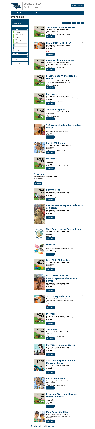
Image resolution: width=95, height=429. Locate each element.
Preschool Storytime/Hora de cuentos (61, 77)
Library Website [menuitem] (17, 13)
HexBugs (50, 244)
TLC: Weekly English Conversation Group (63, 126)
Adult (17, 47)
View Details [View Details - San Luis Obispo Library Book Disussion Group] (50, 372)
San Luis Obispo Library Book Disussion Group (61, 361)
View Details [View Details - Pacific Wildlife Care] (50, 152)
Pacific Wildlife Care (56, 143)
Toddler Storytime (55, 109)
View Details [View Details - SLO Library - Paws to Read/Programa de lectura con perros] (50, 290)
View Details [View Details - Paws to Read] (50, 199)
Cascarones (40, 174)
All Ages (18, 50)
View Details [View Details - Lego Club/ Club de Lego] (50, 269)
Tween (17, 42)
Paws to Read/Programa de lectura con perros (64, 206)
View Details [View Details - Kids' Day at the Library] (50, 421)
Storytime (51, 94)
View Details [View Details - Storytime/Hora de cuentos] (50, 36)
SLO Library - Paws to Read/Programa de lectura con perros (62, 278)
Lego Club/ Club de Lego (58, 260)
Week (78, 23)
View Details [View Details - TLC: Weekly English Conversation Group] (50, 137)
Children (18, 32)
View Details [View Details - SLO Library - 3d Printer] (50, 54)
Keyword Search (16, 23)
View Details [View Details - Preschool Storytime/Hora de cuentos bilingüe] (50, 406)
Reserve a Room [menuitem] (41, 13)
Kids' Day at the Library (58, 412)
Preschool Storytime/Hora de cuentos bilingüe (61, 395)
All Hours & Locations (77, 5)
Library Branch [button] (16, 56)
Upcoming (64, 23)
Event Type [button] (15, 53)
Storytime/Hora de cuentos (60, 27)
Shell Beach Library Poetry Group (63, 229)
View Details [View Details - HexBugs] (50, 254)
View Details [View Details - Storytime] (50, 103)
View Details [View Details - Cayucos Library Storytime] (50, 69)
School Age (19, 40)
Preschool (18, 37)
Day (82, 23)
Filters (15, 20)
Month (73, 23)
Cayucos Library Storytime (60, 60)
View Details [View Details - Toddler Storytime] (50, 119)
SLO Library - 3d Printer (58, 43)
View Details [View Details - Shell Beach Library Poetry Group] (50, 238)
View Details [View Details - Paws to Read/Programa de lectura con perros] (50, 217)
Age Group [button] (15, 29)
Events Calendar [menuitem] (29, 13)
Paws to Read (53, 189)
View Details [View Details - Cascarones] (38, 183)
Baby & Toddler (20, 35)
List (69, 23)
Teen (17, 45)
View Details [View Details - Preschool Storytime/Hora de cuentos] (50, 88)
